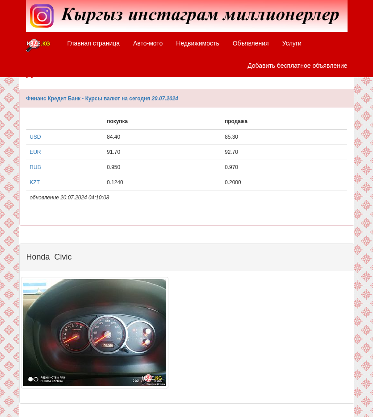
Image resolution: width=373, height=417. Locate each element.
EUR (35, 152)
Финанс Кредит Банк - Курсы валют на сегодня (88, 98)
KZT (35, 182)
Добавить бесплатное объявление (297, 65)
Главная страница (93, 43)
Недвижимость (197, 43)
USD (35, 137)
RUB (35, 167)
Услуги (292, 43)
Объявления (251, 43)
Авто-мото (148, 43)
